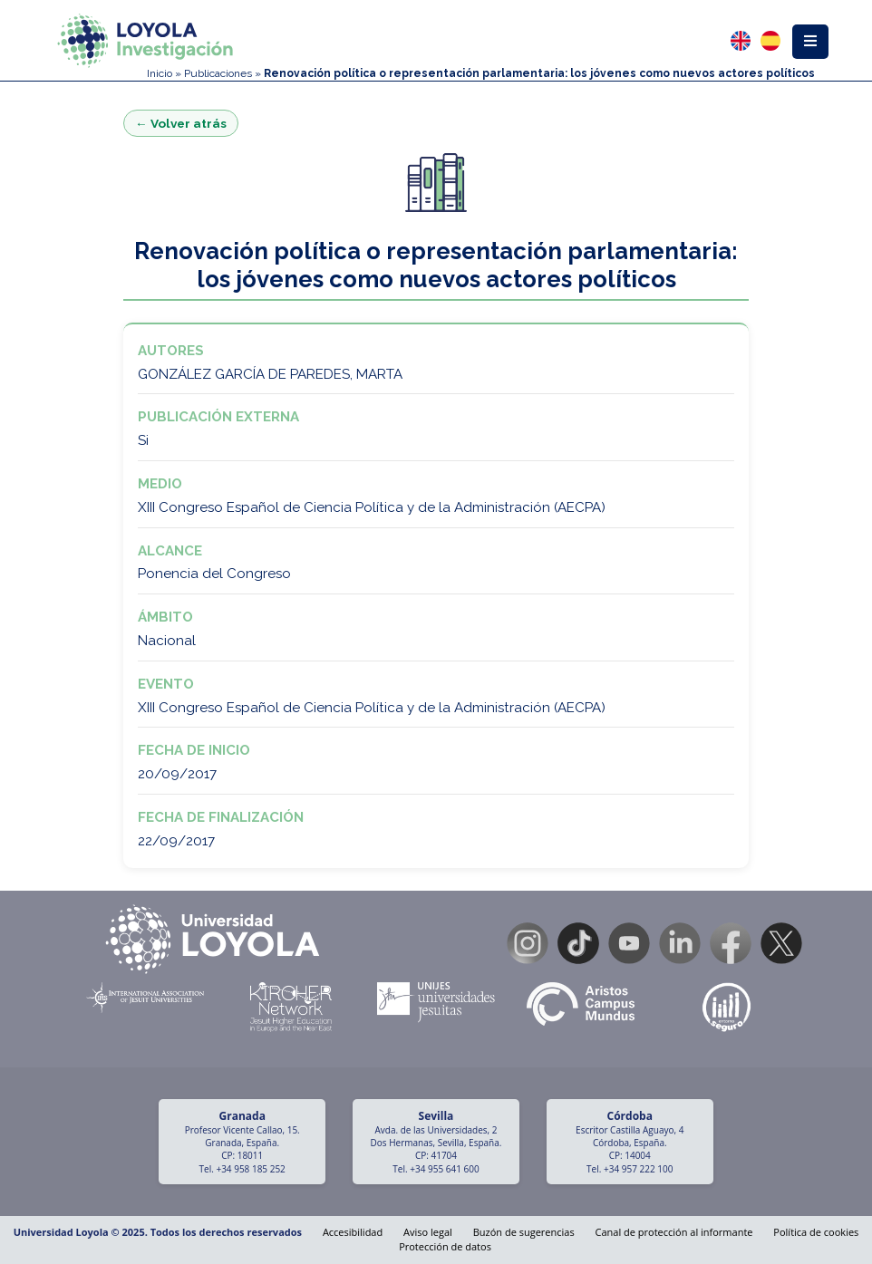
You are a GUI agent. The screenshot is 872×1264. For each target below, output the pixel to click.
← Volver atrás (181, 123)
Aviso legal (427, 1232)
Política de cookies (815, 1232)
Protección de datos (445, 1246)
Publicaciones (218, 73)
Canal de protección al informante (674, 1232)
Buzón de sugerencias (524, 1232)
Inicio (159, 73)
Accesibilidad (353, 1232)
